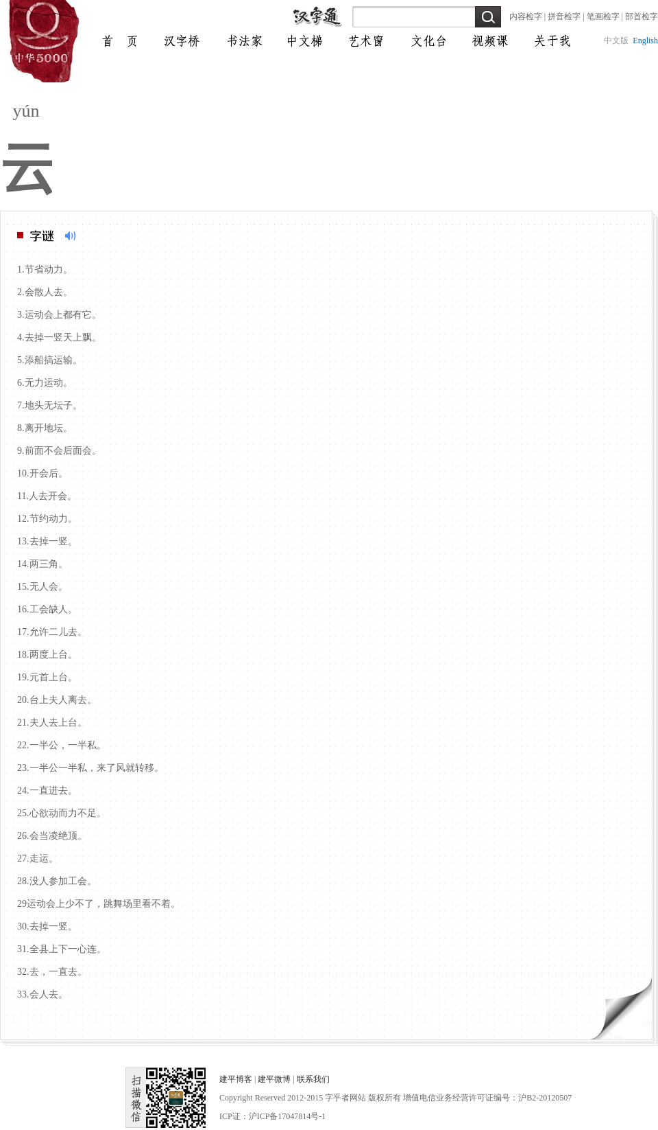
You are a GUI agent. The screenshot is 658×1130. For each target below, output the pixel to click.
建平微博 (274, 1079)
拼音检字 (564, 16)
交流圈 (549, 41)
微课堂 (425, 41)
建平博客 (235, 1079)
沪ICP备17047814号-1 (287, 1116)
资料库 (487, 41)
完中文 (179, 41)
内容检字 (525, 16)
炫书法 (240, 41)
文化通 (302, 41)
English (645, 40)
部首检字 (641, 16)
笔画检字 (603, 16)
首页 (117, 41)
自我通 (364, 41)
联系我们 (313, 1079)
